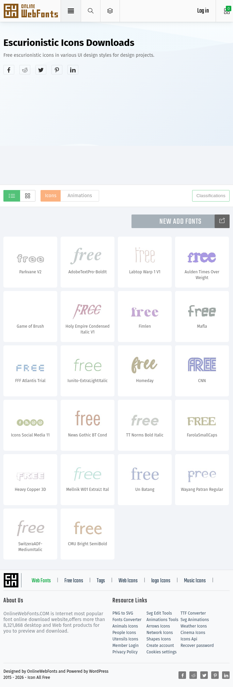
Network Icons (159, 632)
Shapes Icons (158, 639)
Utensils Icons (125, 639)
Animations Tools (162, 619)
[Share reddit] (24, 69)
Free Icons (73, 581)
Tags (101, 581)
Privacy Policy (125, 652)
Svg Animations (195, 619)
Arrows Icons (158, 626)
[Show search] (90, 11)
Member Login (125, 645)
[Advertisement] (118, 128)
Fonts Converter (126, 619)
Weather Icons (194, 626)
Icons (50, 196)
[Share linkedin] (72, 69)
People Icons (124, 632)
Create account (160, 645)
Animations (79, 196)
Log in (203, 11)
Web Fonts (41, 581)
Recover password (197, 645)
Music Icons (195, 581)
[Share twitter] (40, 69)
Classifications (210, 195)
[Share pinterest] (56, 69)
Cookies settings (161, 652)
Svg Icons (31, 11)
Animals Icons (125, 626)
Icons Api (189, 639)
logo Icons (160, 581)
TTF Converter (193, 613)
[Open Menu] (110, 11)
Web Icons (128, 581)
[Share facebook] (8, 69)
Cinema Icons (193, 632)
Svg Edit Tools (159, 613)
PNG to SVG (122, 613)
